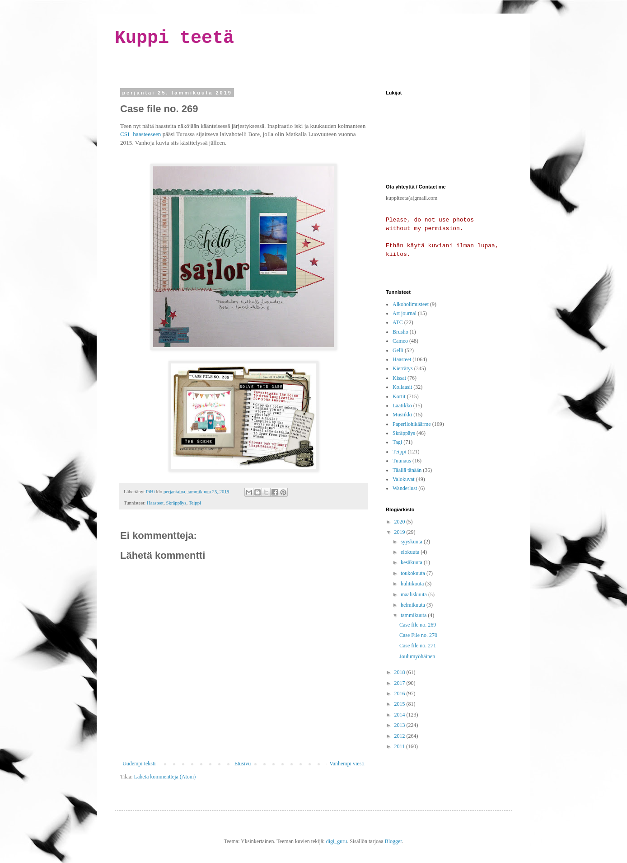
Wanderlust (405, 488)
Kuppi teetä (174, 38)
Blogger (393, 841)
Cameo (400, 341)
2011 (400, 746)
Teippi (195, 502)
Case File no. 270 (418, 635)
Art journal (404, 313)
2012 (400, 736)
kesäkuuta (412, 562)
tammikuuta (414, 615)
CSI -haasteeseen (140, 134)
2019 (400, 532)
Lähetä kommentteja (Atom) (165, 776)
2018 (400, 672)
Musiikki (402, 414)
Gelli (398, 350)
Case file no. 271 (417, 645)
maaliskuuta (414, 594)
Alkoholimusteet (411, 304)
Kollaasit (402, 387)
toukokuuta (413, 573)
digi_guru (336, 841)
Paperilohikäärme (412, 424)
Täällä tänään (407, 470)
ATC (398, 322)
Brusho (400, 332)
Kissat (399, 378)
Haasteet (155, 502)
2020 (400, 522)
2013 (400, 725)
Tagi (397, 442)
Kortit (399, 396)
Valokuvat (404, 479)
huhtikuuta (413, 583)
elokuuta (411, 552)
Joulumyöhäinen (417, 656)
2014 (400, 715)
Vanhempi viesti (347, 763)
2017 (400, 683)
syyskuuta (412, 541)
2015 (400, 704)
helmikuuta (413, 605)
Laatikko (402, 405)
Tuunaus (402, 460)
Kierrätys (403, 368)
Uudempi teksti (139, 763)
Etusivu (242, 763)
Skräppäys (176, 502)
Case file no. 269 (417, 625)
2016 (400, 693)
